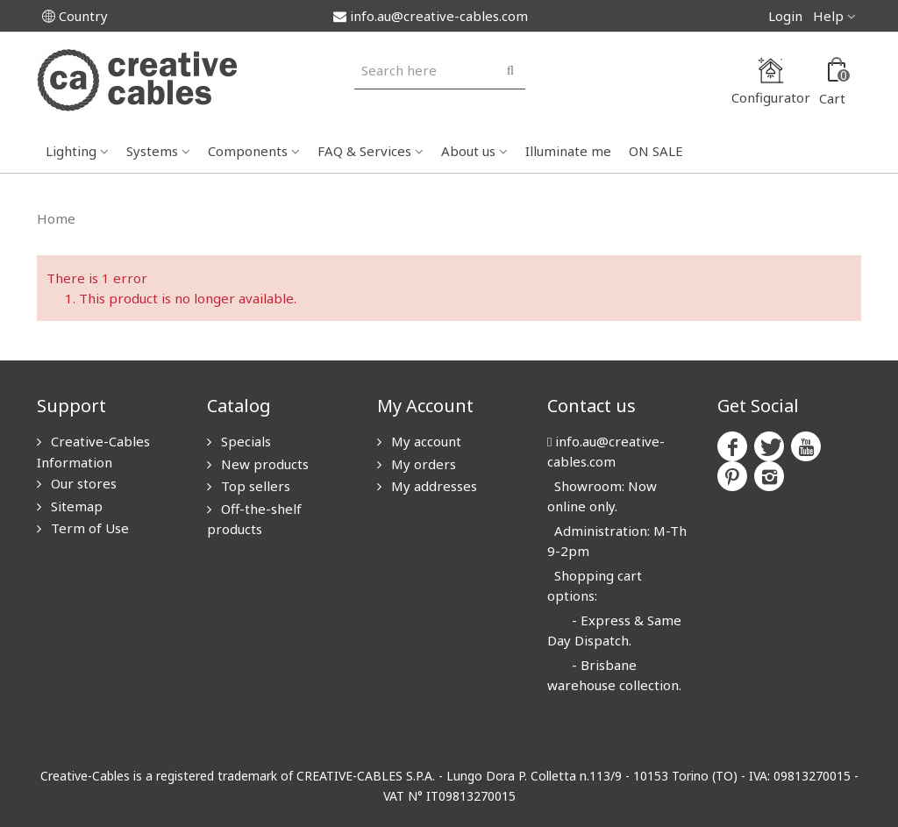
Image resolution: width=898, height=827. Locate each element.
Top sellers (253, 486)
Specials (244, 441)
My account (424, 441)
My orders (422, 464)
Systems (152, 151)
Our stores (82, 483)
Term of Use (88, 528)
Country (75, 16)
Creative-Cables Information (93, 451)
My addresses (432, 486)
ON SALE (656, 151)
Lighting (71, 151)
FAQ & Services (364, 151)
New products (263, 464)
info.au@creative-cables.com (430, 16)
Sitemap (75, 506)
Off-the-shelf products (254, 519)
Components (248, 151)
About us (468, 151)
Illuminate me (568, 151)
